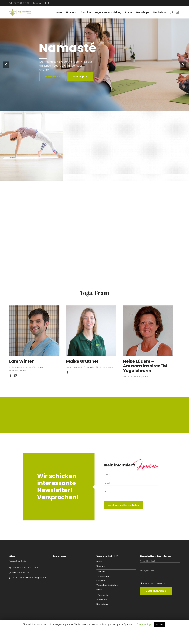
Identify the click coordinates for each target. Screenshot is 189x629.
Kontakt (102, 571)
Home (99, 561)
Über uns (100, 566)
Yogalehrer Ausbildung (107, 585)
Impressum (103, 576)
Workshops (101, 599)
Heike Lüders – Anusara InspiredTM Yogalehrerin (145, 365)
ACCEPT (159, 624)
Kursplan (100, 580)
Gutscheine (103, 595)
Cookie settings (144, 624)
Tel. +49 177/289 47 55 (19, 3)
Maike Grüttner (82, 361)
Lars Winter (21, 361)
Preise (99, 589)
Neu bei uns (102, 604)
